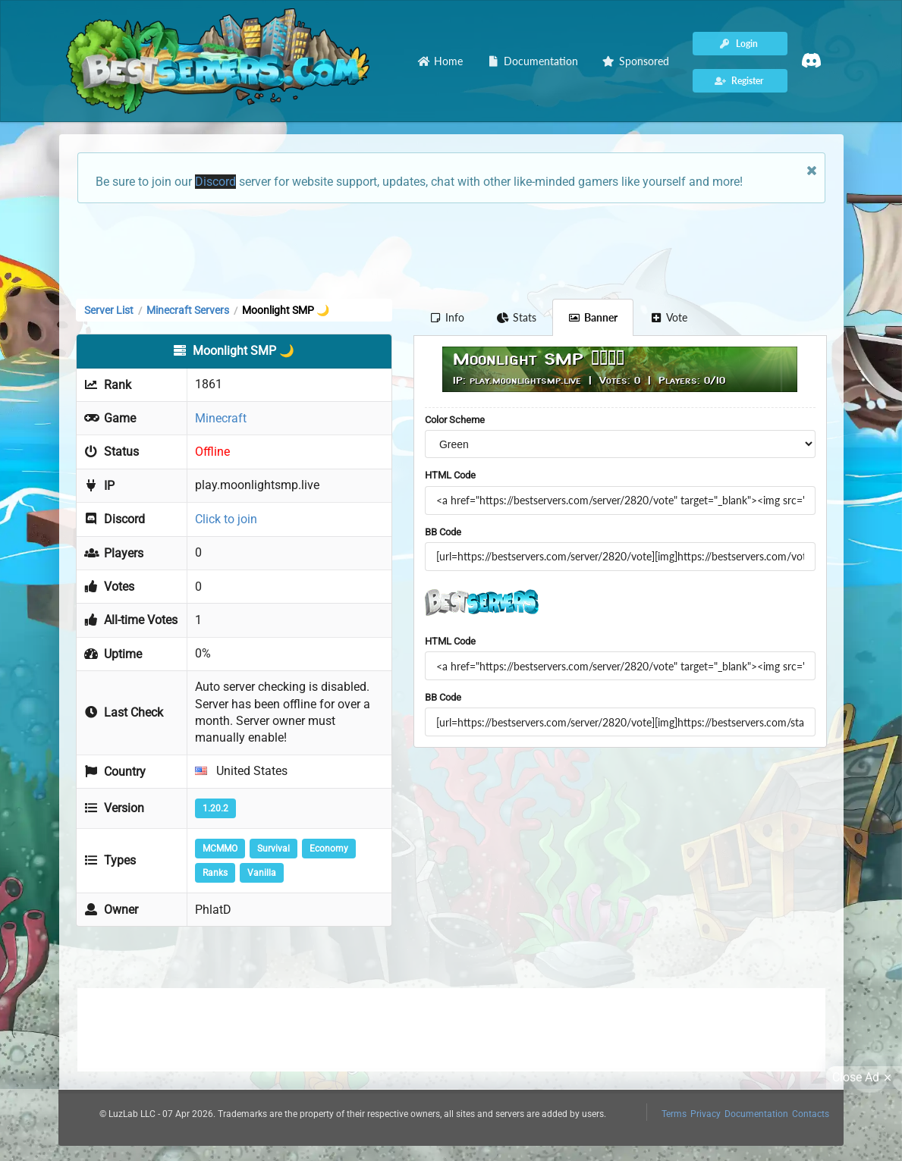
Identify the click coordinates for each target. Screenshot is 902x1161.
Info (447, 317)
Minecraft (221, 418)
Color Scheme (455, 419)
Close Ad (864, 1077)
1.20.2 (215, 808)
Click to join (226, 519)
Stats (516, 317)
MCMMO (220, 848)
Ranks (215, 873)
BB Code (443, 532)
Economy (329, 848)
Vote (668, 317)
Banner (593, 317)
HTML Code (450, 475)
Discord (215, 181)
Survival (273, 848)
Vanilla (261, 873)
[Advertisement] (451, 249)
